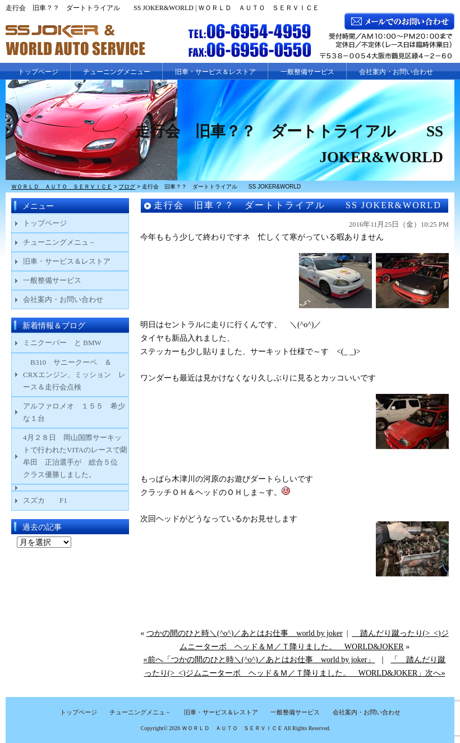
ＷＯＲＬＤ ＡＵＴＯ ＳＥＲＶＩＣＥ (232, 728)
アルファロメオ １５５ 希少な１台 (74, 412)
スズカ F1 (52, 500)
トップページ (38, 72)
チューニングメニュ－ (59, 242)
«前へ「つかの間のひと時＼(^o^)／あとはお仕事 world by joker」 (259, 659)
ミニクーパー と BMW (62, 342)
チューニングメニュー (116, 72)
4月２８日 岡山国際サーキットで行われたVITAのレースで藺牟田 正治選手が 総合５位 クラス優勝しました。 (75, 456)
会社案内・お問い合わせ (396, 72)
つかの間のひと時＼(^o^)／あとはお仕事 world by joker (244, 633)
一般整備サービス (307, 72)
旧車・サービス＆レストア (215, 72)
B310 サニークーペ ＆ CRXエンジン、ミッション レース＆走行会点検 (74, 374)
